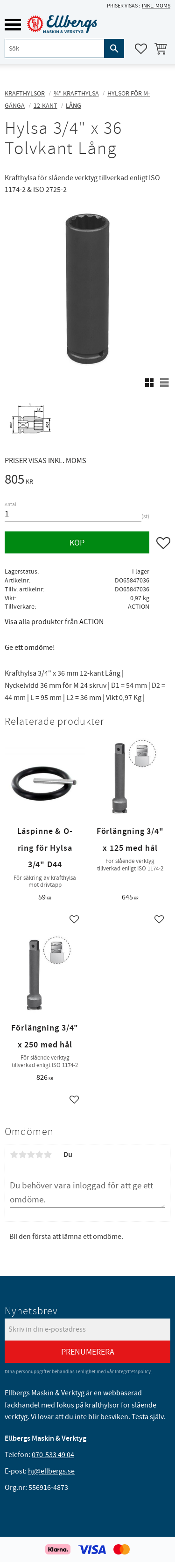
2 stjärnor (22, 1154)
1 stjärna (14, 1154)
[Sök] (114, 48)
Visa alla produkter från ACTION (54, 621)
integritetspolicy (133, 1371)
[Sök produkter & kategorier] (55, 48)
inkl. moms (156, 5)
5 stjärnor (47, 1154)
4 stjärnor (39, 1154)
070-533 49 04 (53, 1454)
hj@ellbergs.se (51, 1471)
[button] (13, 24)
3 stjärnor (31, 1154)
